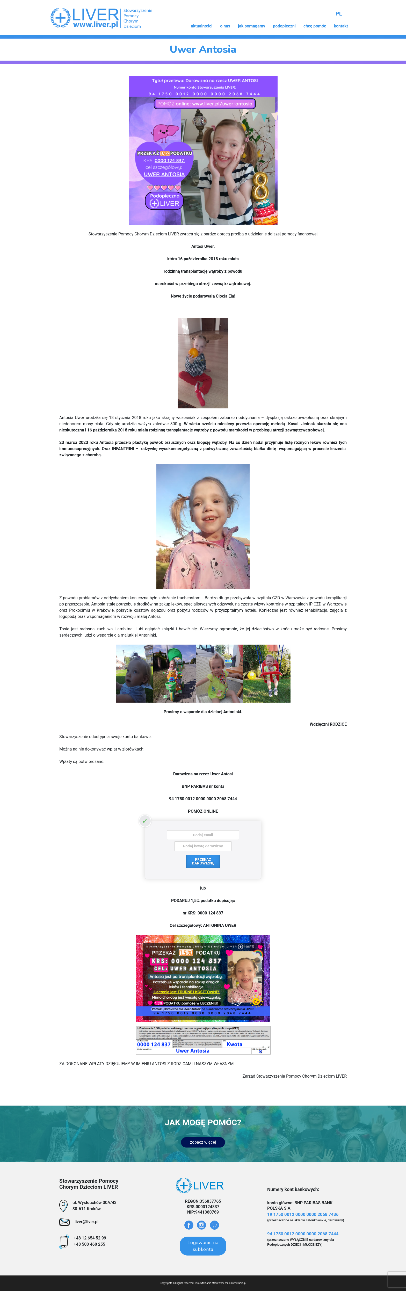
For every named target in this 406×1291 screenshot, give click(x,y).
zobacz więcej (203, 1142)
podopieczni (284, 26)
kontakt (341, 26)
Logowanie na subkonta (202, 1245)
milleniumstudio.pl (235, 1283)
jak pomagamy (251, 26)
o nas (225, 26)
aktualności (201, 26)
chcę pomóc (314, 26)
